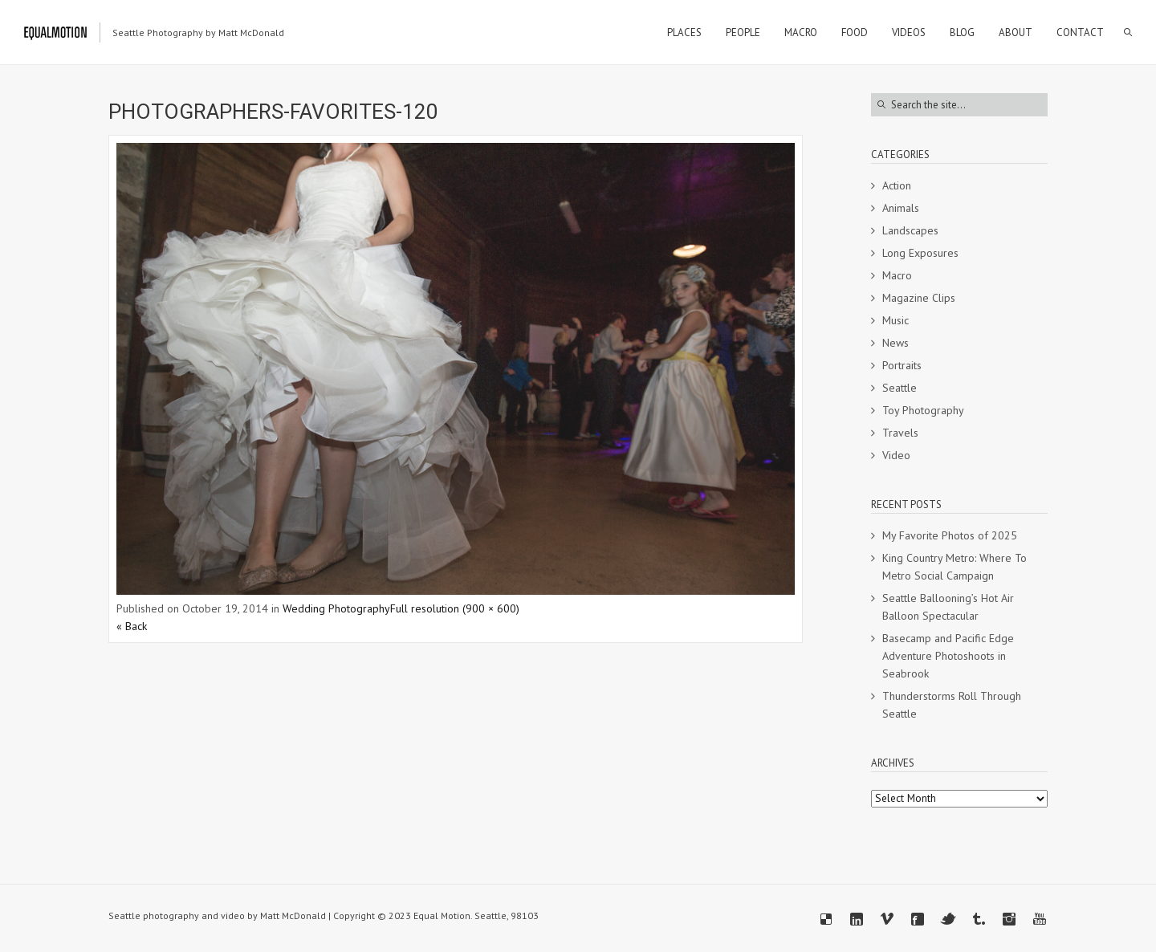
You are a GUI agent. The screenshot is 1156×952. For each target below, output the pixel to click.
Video (896, 455)
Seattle (899, 387)
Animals (900, 208)
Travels (900, 432)
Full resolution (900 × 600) (454, 608)
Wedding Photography (336, 608)
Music (895, 320)
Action (896, 185)
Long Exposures (920, 253)
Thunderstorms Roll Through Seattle (951, 705)
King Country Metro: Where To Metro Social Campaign (954, 567)
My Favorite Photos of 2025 (949, 535)
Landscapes (910, 230)
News (895, 343)
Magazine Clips (918, 298)
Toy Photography (923, 410)
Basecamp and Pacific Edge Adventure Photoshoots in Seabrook (948, 656)
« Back (131, 626)
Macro (897, 275)
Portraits (902, 365)
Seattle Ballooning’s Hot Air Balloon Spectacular (948, 607)
